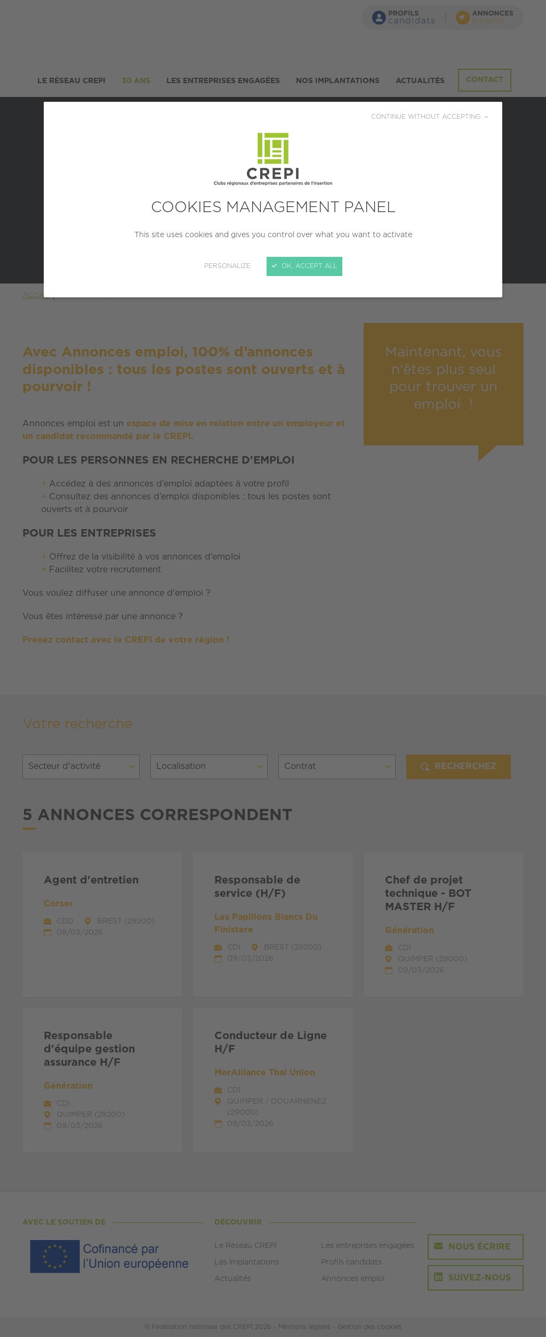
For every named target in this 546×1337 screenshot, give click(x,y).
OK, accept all (304, 266)
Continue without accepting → (430, 117)
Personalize (227, 266)
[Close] (273, 668)
